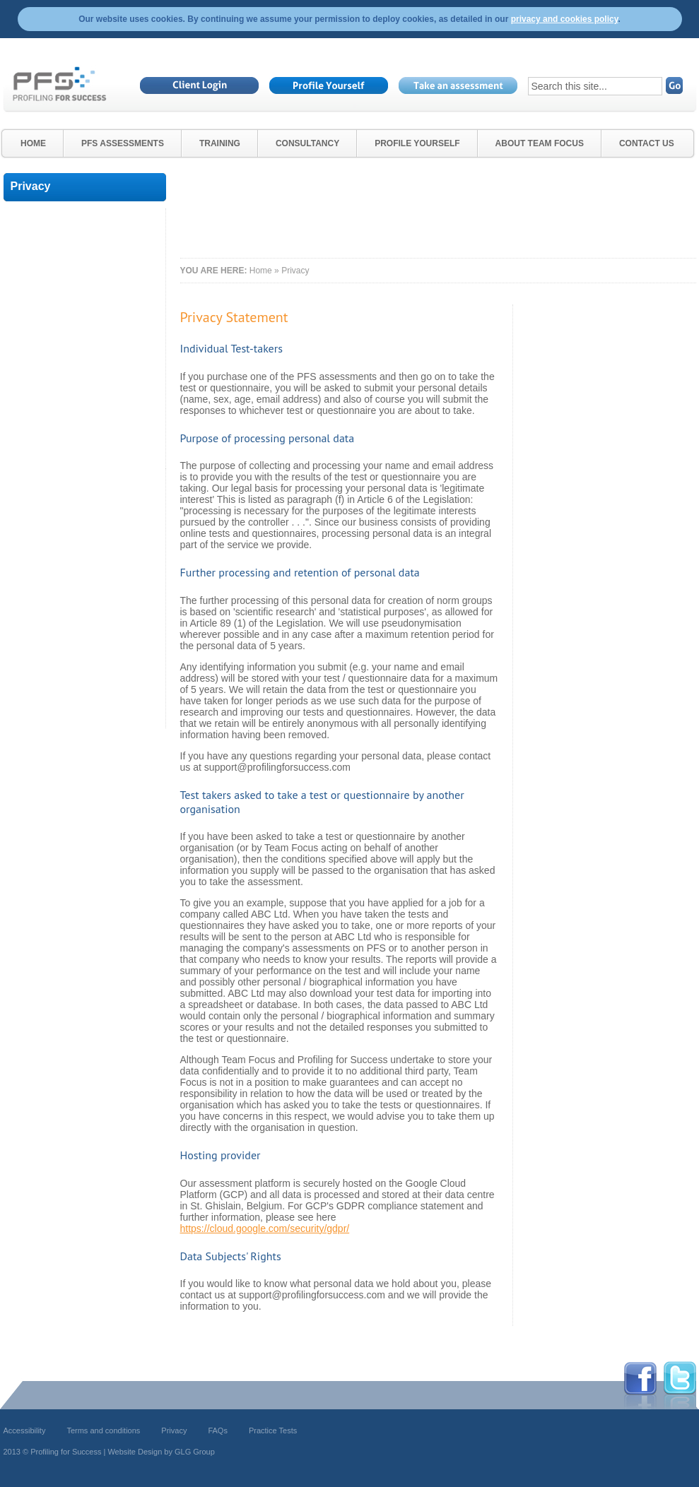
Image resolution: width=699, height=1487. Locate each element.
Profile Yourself (417, 143)
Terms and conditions (103, 1430)
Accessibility (25, 1430)
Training (219, 143)
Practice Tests (273, 1430)
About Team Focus (539, 143)
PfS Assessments (122, 143)
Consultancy (307, 143)
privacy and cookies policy (564, 19)
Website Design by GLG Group (160, 1451)
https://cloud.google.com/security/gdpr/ (265, 1228)
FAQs (218, 1430)
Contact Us (646, 143)
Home (33, 143)
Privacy (174, 1430)
